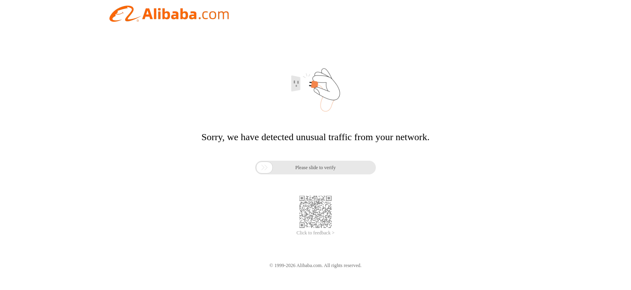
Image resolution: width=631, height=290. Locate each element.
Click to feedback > (315, 233)
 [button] (264, 167)
